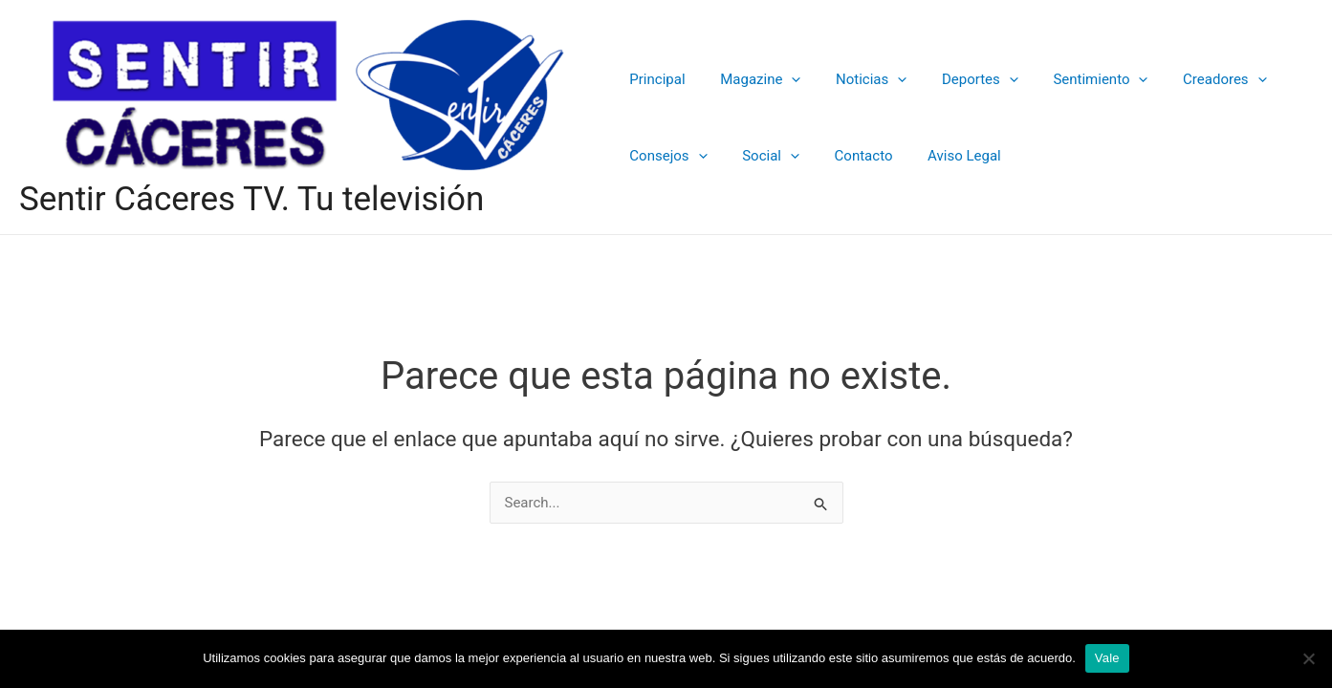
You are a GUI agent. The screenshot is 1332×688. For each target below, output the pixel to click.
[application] (782, 79)
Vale (1107, 658)
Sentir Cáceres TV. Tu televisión (251, 199)
